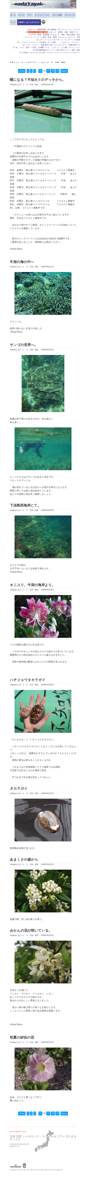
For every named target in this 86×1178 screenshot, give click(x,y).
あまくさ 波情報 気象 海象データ (64, 32)
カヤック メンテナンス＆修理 (68, 40)
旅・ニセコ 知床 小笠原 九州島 (29, 47)
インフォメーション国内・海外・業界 (41, 37)
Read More (16, 249)
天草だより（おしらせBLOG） (24, 62)
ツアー (29, 15)
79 (57, 71)
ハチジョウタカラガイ (27, 680)
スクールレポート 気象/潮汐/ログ (66, 45)
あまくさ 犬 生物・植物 (28, 85)
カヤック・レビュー (47, 40)
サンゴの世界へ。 (24, 345)
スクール (21, 15)
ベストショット (74, 47)
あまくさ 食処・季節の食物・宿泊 (66, 35)
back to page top (57, 1170)
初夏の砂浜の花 (22, 1037)
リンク (13, 22)
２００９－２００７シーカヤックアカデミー (63, 53)
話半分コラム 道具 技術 (70, 50)
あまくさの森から (24, 859)
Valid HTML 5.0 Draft (36, 1170)
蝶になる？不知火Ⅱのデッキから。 (38, 80)
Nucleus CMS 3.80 (23, 1170)
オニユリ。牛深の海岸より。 (32, 585)
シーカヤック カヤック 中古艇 (33, 42)
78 (53, 71)
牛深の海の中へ (22, 262)
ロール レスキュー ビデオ (55, 47)
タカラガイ (19, 788)
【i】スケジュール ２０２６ (68, 30)
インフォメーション (42, 15)
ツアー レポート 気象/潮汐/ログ (38, 45)
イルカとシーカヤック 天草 (69, 37)
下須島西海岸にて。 (25, 505)
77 (48, 71)
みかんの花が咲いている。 (31, 930)
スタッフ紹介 (57, 15)
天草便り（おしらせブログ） (29, 22)
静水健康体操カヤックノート (47, 50)
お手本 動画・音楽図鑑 (41, 35)
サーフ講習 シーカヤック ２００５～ (64, 42)
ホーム (13, 15)
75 (40, 71)
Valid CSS (47, 1170)
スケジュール (70, 15)
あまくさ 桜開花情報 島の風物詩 (42, 30)
